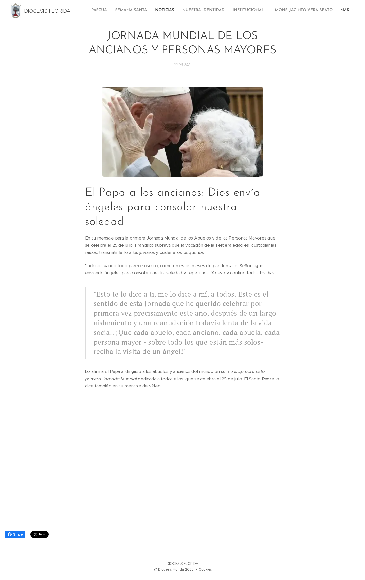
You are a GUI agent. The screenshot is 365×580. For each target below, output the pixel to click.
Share (15, 534)
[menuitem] (106, 10)
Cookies (205, 569)
